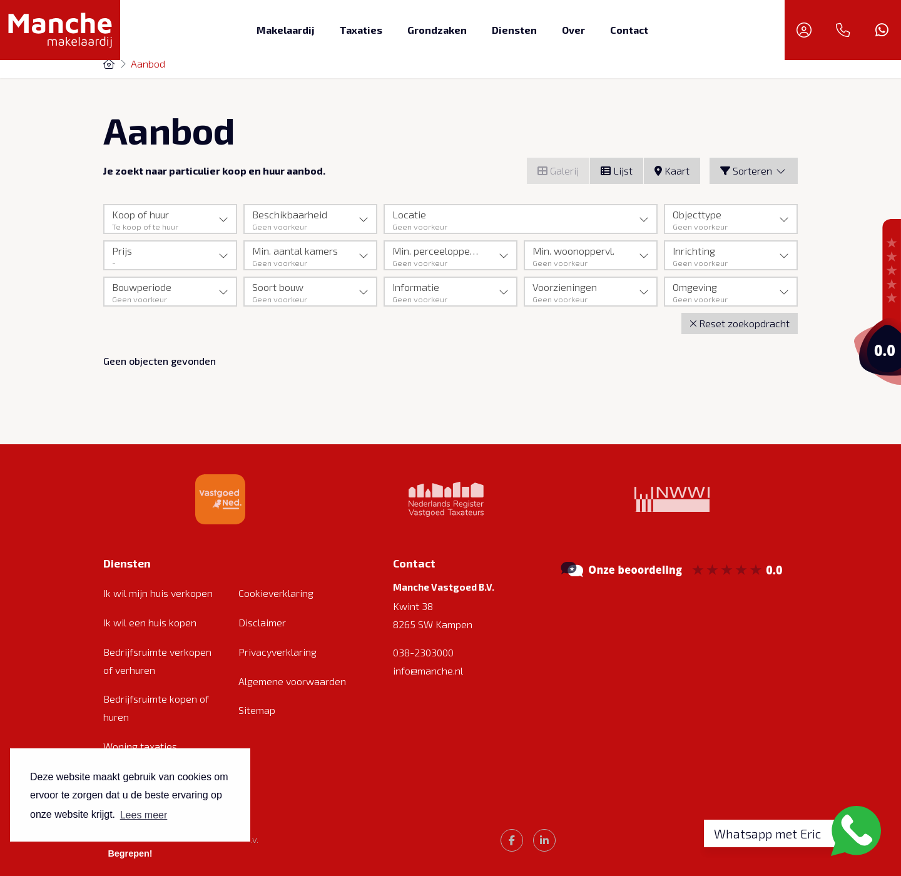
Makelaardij (286, 30)
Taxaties (361, 30)
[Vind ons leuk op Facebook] (512, 840)
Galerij (558, 170)
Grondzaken (437, 30)
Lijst (617, 170)
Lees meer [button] (144, 815)
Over (573, 30)
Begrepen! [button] (130, 853)
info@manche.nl (428, 670)
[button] (739, 324)
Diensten (514, 30)
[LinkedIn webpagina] (544, 840)
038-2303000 (423, 652)
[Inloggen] (804, 30)
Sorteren (753, 170)
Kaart (672, 170)
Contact (629, 30)
